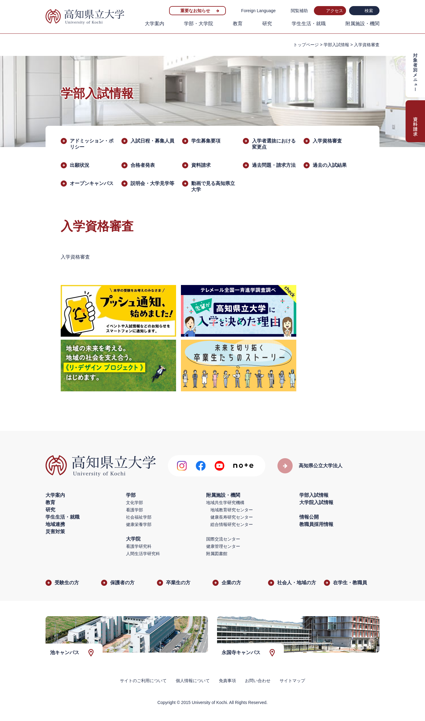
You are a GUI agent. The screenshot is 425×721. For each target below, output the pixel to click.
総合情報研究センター (231, 524)
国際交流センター (223, 539)
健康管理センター (223, 546)
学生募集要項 (205, 140)
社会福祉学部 (138, 517)
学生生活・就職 (309, 23)
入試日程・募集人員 (152, 140)
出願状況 (79, 165)
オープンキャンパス (92, 183)
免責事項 (227, 680)
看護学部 (134, 509)
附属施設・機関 (362, 23)
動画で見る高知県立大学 (213, 186)
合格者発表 (143, 165)
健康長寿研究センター (231, 517)
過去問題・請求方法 (274, 165)
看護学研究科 (138, 546)
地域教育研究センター (231, 509)
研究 (267, 23)
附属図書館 (216, 553)
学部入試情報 (336, 44)
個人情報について (193, 680)
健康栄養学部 (138, 524)
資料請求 (201, 165)
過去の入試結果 (330, 165)
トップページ (306, 44)
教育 (238, 23)
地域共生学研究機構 (225, 502)
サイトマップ (292, 680)
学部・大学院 (198, 23)
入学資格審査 (327, 140)
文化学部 (134, 502)
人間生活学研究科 (143, 553)
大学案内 (154, 23)
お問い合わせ (257, 680)
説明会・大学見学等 (152, 183)
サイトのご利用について (143, 680)
